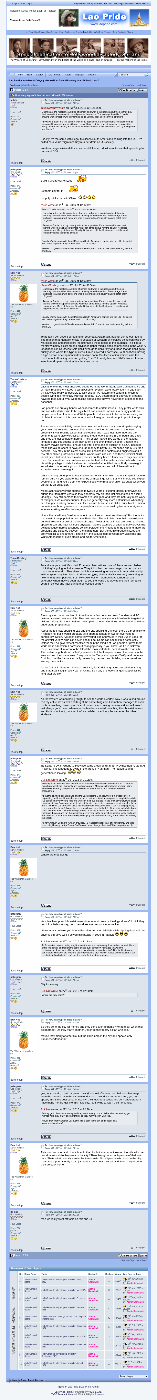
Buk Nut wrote (49, 779)
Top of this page (35, 1380)
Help (29, 75)
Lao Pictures (53, 32)
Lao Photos (40, 32)
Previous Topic (128, 85)
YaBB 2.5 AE (95, 1392)
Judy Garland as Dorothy (71, 32)
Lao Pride (29, 32)
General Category (35, 80)
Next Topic (141, 85)
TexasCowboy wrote (53, 108)
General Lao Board (55, 80)
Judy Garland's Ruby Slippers (97, 32)
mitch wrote (48, 205)
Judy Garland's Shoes (123, 32)
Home (20, 75)
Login (40, 10)
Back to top (16, 163)
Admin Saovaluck (29, 85)
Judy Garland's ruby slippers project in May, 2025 (63, 1290)
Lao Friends (54, 75)
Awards (92, 75)
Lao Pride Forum (17, 80)
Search (39, 75)
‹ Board (22, 1380)
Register (51, 10)
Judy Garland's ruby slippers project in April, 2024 (63, 1336)
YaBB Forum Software (63, 1394)
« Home (14, 1380)
